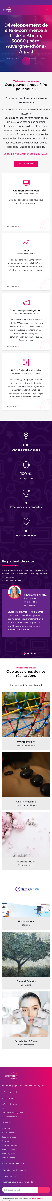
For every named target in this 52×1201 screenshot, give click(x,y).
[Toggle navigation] (47, 10)
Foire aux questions (10, 1143)
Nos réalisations (8, 1130)
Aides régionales (8, 1151)
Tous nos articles (9, 1135)
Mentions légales (7, 1199)
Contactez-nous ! (26, 164)
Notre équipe (7, 1139)
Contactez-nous (9, 1174)
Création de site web (37, 59)
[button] (25, 651)
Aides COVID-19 (8, 1147)
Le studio (6, 1126)
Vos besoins (21, 59)
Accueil (10, 59)
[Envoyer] (44, 1187)
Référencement (8, 1155)
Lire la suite (12, 226)
